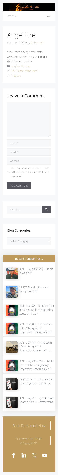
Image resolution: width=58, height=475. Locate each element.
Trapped (16, 75)
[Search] (46, 209)
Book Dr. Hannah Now (29, 425)
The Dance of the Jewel (24, 71)
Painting (25, 66)
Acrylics (15, 66)
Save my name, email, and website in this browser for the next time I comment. (30, 172)
